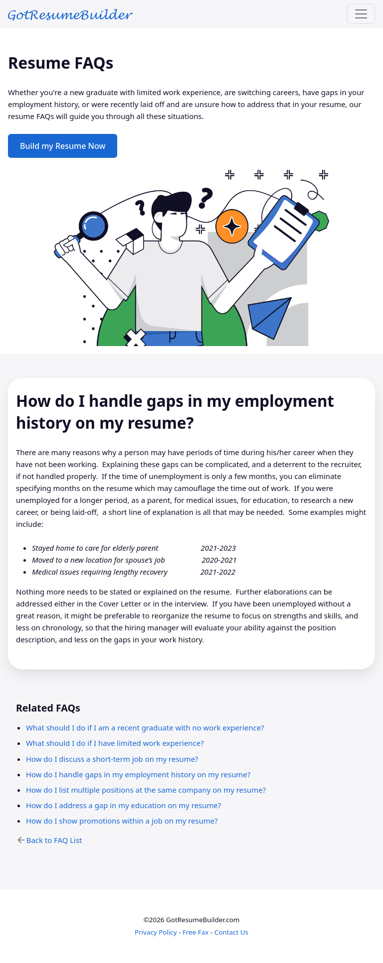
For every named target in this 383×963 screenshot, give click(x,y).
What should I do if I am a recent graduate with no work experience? (145, 727)
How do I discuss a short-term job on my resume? (112, 759)
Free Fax (195, 932)
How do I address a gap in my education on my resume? (123, 805)
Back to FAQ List (54, 840)
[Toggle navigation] (361, 14)
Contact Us (231, 932)
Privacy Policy (156, 932)
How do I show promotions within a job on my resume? (122, 821)
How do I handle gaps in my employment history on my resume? (138, 774)
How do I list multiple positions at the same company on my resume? (146, 790)
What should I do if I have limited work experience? (115, 743)
